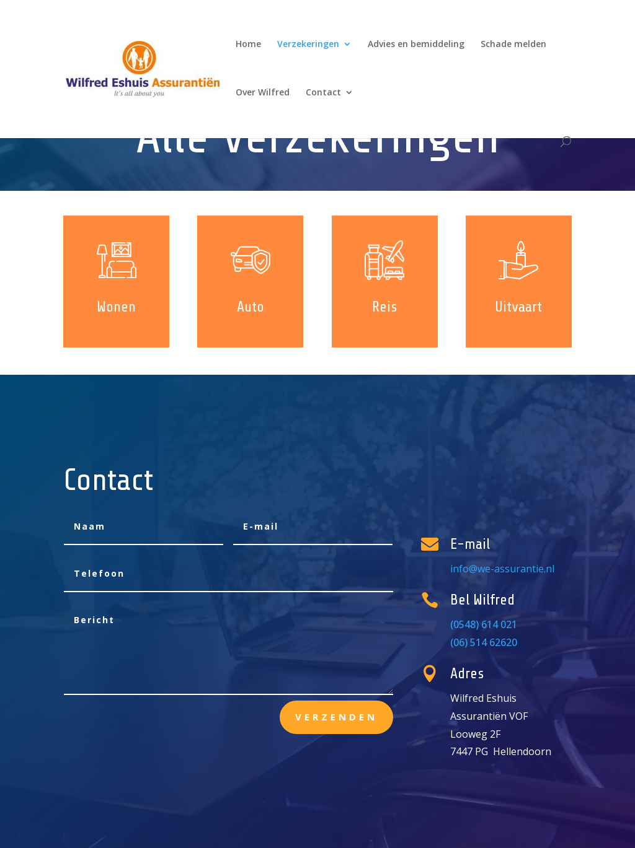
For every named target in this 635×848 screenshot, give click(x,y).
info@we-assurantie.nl (502, 569)
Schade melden (513, 45)
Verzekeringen (308, 45)
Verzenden (336, 716)
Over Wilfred (263, 93)
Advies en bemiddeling (416, 45)
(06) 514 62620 (488, 642)
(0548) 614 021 (488, 624)
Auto (250, 307)
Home (248, 45)
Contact (323, 93)
